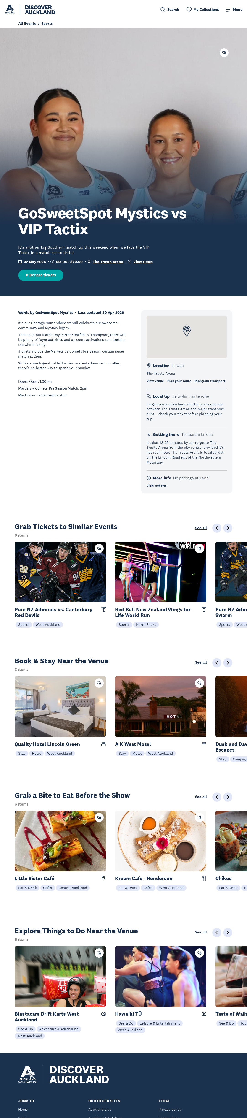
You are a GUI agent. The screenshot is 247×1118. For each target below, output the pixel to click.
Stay (22, 753)
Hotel (36, 753)
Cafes (47, 887)
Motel (137, 753)
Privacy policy (170, 1109)
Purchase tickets (41, 275)
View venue (155, 381)
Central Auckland (73, 887)
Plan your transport (210, 381)
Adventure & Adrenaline (58, 1029)
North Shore (146, 624)
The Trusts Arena (108, 261)
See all (201, 528)
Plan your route (179, 381)
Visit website (157, 485)
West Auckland (48, 624)
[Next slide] (227, 528)
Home (23, 1109)
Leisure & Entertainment (160, 1023)
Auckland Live (99, 1109)
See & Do (25, 1029)
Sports (23, 624)
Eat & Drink (27, 887)
